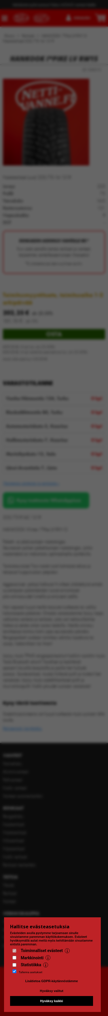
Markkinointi (32, 958)
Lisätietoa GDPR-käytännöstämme (51, 981)
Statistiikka (31, 964)
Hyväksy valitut (51, 991)
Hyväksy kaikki (51, 1001)
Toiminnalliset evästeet (42, 950)
